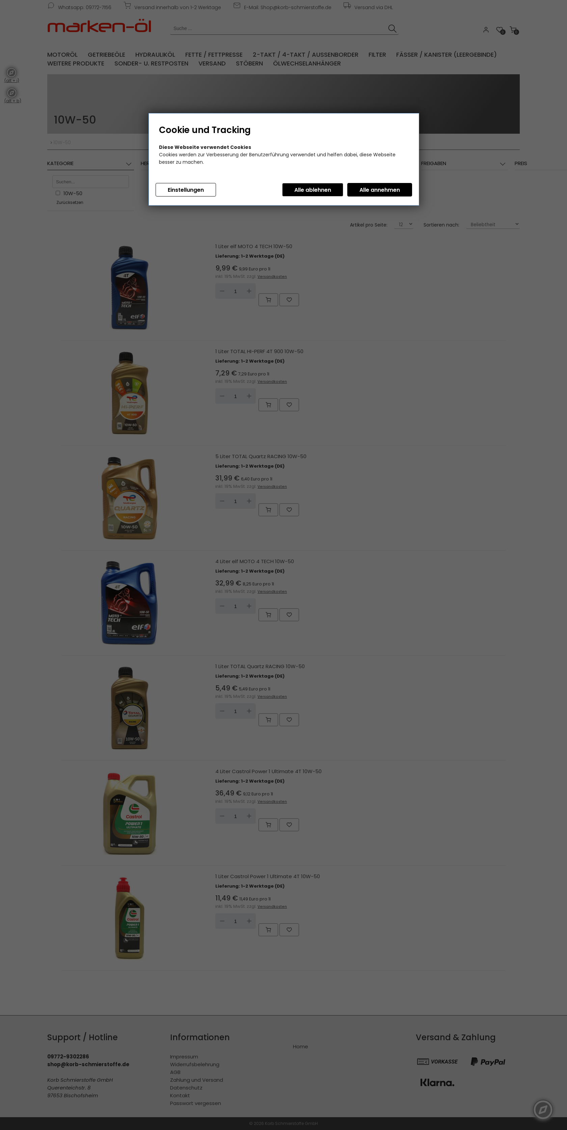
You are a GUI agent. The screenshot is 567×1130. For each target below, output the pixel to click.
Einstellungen (186, 190)
